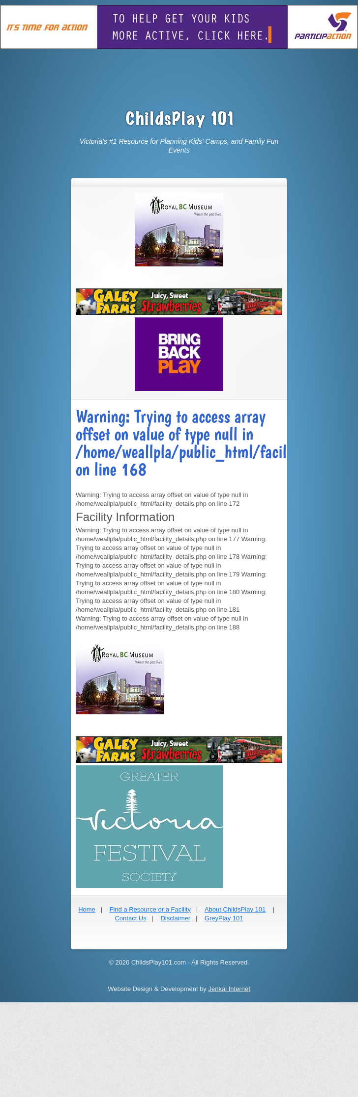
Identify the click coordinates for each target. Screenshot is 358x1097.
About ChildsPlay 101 (235, 909)
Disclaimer (175, 918)
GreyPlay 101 (224, 918)
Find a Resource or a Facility (149, 909)
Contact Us (130, 918)
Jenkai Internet (229, 989)
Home (86, 909)
